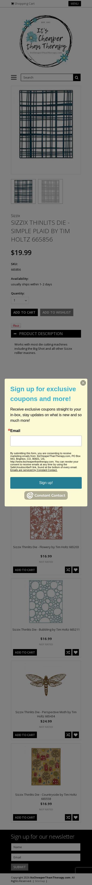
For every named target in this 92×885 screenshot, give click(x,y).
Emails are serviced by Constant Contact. (33, 470)
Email (15, 431)
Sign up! (46, 483)
